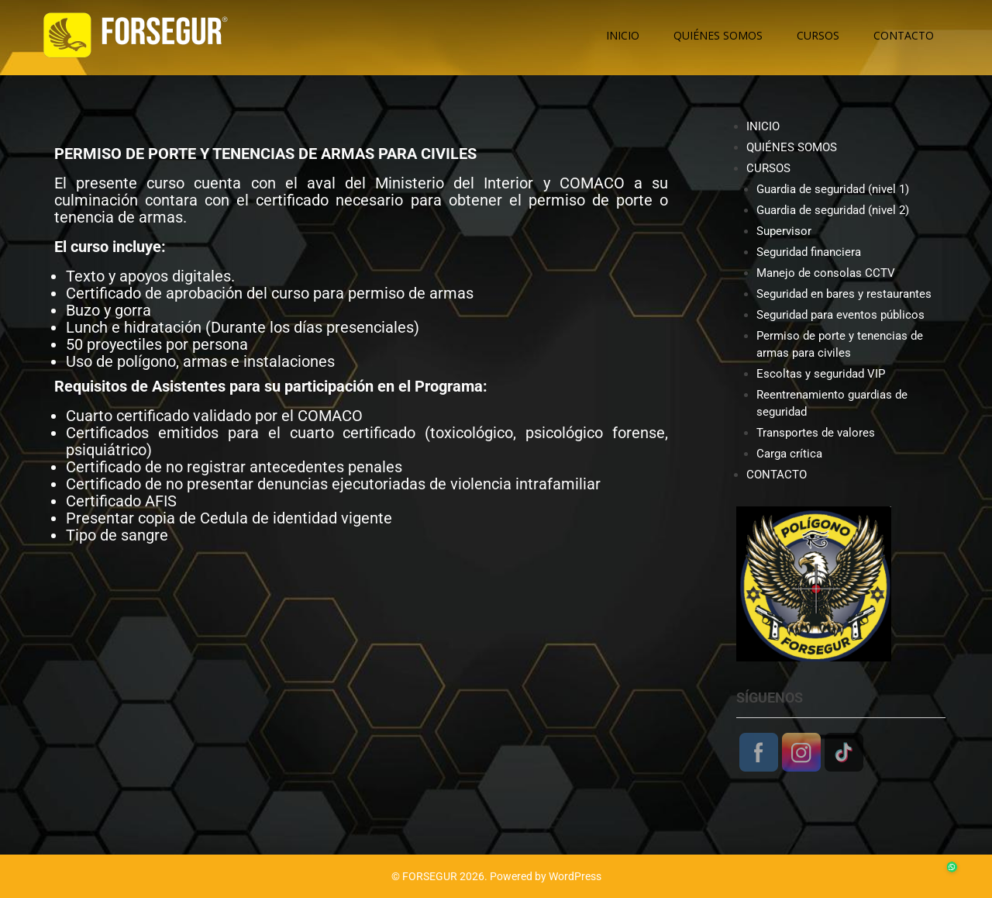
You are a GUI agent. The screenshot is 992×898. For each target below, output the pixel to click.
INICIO (622, 35)
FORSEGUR (429, 876)
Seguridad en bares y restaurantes (844, 294)
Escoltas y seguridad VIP (820, 374)
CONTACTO (903, 35)
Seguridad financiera (808, 252)
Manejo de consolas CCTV (825, 273)
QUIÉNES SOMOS (718, 35)
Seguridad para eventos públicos (840, 315)
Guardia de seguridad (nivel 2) (832, 210)
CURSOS (818, 35)
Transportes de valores (815, 433)
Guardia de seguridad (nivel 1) (832, 189)
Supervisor (783, 231)
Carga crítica (789, 454)
